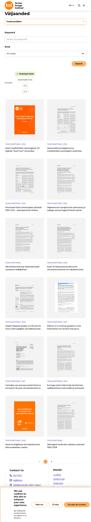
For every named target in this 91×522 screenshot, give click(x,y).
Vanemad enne (25, 80)
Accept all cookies (77, 504)
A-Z (25, 86)
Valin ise (39, 504)
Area (7, 46)
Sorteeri (8, 83)
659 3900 (17, 475)
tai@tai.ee (17, 480)
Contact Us (17, 470)
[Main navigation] (84, 5)
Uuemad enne (26, 74)
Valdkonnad (59, 479)
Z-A (25, 92)
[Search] (79, 5)
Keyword (10, 32)
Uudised (57, 475)
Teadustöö (58, 483)
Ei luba (55, 504)
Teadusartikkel (13, 21)
